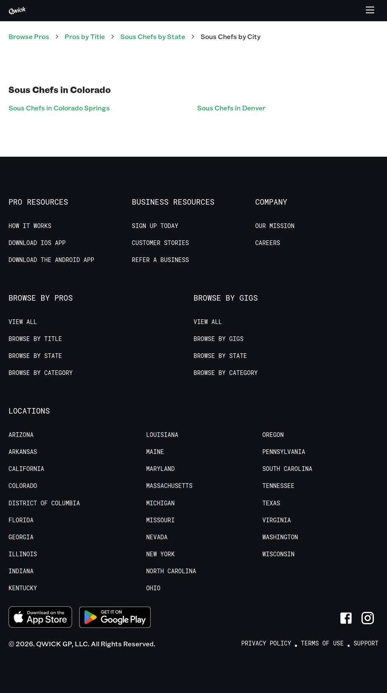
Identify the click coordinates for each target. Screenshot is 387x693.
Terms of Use (322, 643)
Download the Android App (51, 260)
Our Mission (274, 226)
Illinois (22, 554)
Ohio (153, 588)
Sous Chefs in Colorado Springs (59, 107)
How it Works (29, 226)
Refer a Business (160, 260)
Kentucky (22, 588)
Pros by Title (85, 36)
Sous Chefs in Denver (231, 107)
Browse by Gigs (219, 339)
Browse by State (35, 356)
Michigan (160, 503)
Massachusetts (169, 486)
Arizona (21, 435)
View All (22, 322)
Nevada (156, 537)
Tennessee (278, 486)
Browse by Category (40, 373)
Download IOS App (36, 243)
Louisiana (162, 435)
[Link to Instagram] (368, 618)
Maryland (160, 469)
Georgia (21, 537)
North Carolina (171, 571)
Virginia (276, 520)
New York (160, 554)
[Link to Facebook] (346, 618)
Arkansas (22, 452)
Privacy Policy (266, 643)
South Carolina (287, 469)
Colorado (22, 486)
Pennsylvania (283, 452)
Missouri (160, 520)
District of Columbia (44, 503)
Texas (271, 503)
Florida (21, 520)
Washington (280, 537)
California (26, 469)
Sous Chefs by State (152, 36)
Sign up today (155, 226)
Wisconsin (278, 554)
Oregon (272, 435)
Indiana (21, 571)
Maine (155, 452)
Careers (267, 243)
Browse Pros (28, 36)
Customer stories (160, 243)
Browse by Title (35, 339)
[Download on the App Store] (40, 618)
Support (366, 643)
